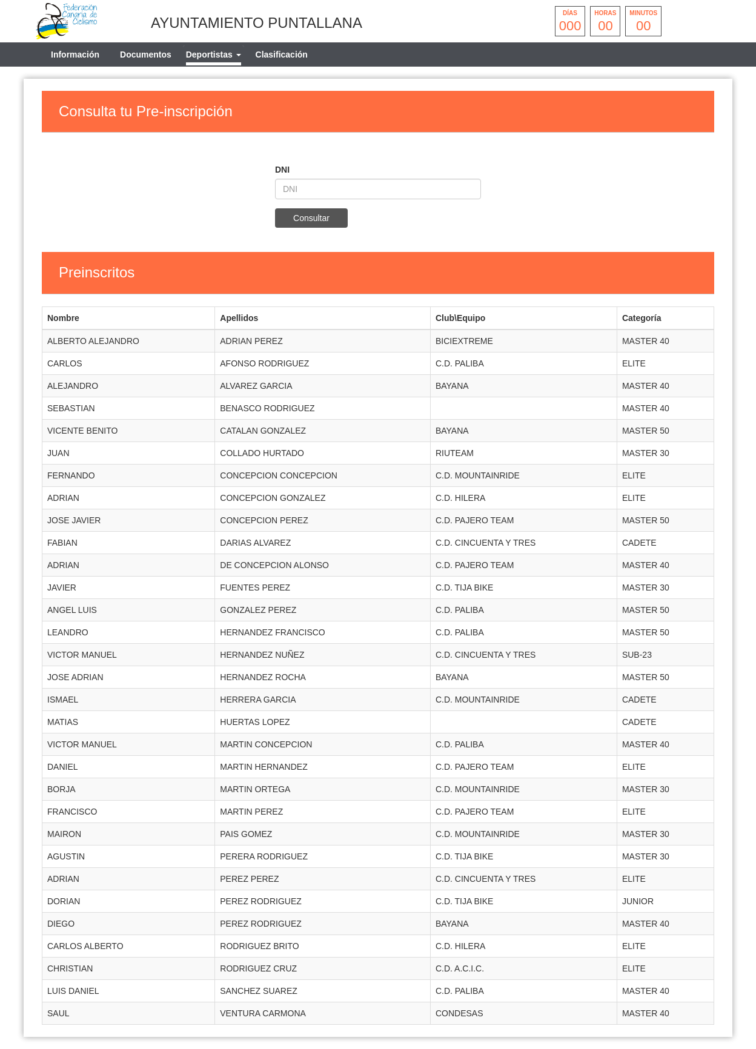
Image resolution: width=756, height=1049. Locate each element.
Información (75, 54)
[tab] (213, 54)
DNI (282, 169)
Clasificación (282, 54)
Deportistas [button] (213, 54)
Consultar (311, 218)
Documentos (145, 54)
